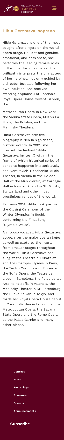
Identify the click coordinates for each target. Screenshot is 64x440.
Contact (19, 371)
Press (17, 379)
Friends (19, 403)
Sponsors (20, 395)
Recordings (21, 387)
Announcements (25, 411)
